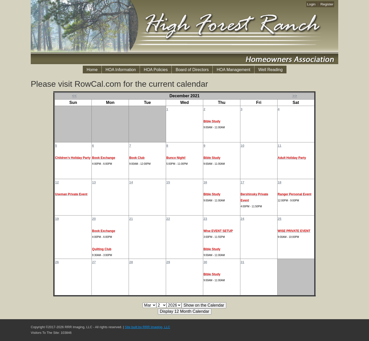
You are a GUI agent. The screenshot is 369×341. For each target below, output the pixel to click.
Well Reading (270, 69)
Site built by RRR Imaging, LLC (147, 327)
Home (92, 69)
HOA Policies (156, 69)
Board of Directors (192, 69)
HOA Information (121, 69)
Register (326, 4)
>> (294, 96)
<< (74, 96)
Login (311, 4)
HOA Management (233, 69)
